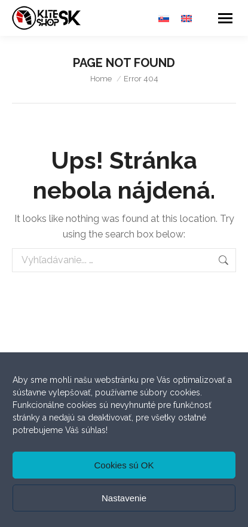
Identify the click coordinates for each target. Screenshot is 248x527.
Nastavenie (124, 498)
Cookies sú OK (124, 465)
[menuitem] (163, 18)
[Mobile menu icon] (225, 18)
